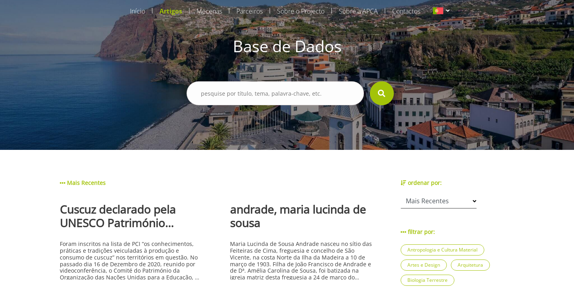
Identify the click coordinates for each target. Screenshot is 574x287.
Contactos (406, 11)
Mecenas (209, 11)
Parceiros (249, 11)
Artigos (170, 11)
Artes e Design (423, 264)
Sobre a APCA (358, 11)
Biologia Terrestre (427, 280)
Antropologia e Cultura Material (442, 249)
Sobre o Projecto (300, 11)
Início (137, 11)
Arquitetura (470, 264)
